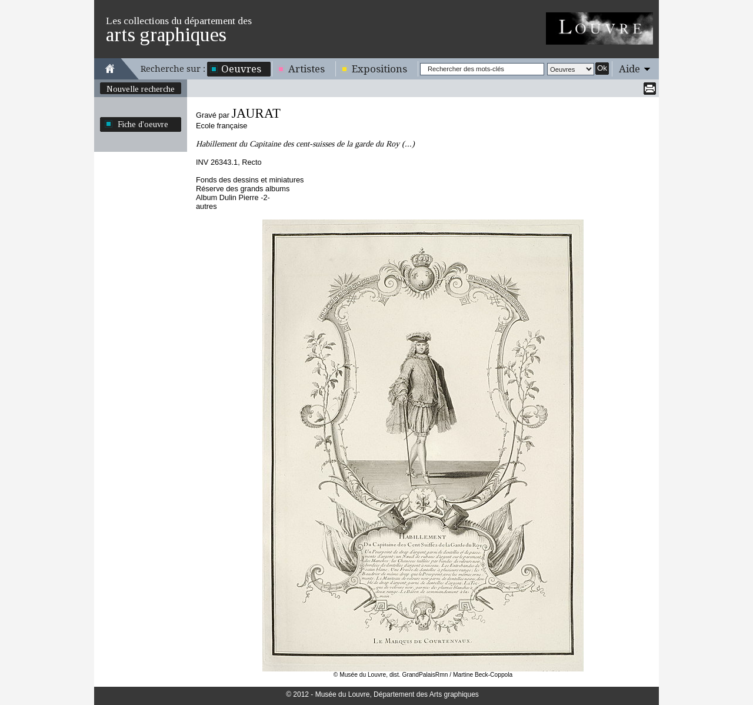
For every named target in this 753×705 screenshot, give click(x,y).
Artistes (306, 69)
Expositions (379, 69)
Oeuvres (241, 69)
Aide (629, 69)
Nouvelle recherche (140, 89)
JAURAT (256, 113)
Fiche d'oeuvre (143, 124)
